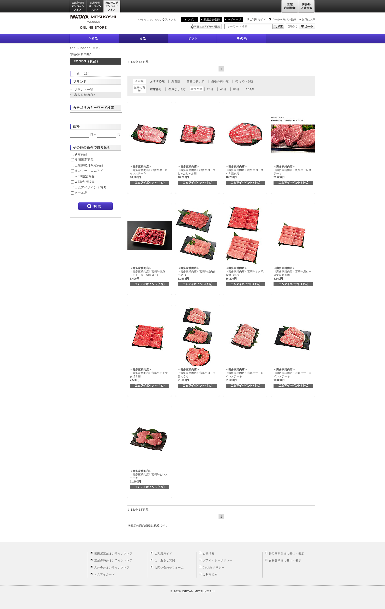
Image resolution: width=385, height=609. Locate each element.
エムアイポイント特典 (91, 187)
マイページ (234, 19)
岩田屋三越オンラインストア (112, 6)
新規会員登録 (212, 19)
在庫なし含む (177, 89)
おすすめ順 (157, 81)
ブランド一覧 (83, 89)
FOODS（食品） (91, 48)
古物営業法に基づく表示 (285, 560)
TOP (72, 48)
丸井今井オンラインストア (95, 6)
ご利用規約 (210, 574)
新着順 (175, 81)
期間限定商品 (84, 159)
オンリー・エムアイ (89, 170)
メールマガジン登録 (284, 19)
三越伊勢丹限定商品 (89, 165)
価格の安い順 (196, 81)
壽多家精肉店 (85, 95)
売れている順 (244, 81)
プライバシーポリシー (217, 560)
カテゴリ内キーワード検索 (93, 108)
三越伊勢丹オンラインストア (78, 6)
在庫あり (156, 89)
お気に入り (308, 19)
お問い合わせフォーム (169, 567)
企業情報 (209, 553)
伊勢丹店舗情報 (306, 6)
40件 (223, 89)
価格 (76, 126)
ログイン (190, 19)
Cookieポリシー (213, 567)
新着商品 (81, 154)
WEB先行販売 (85, 182)
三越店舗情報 (289, 6)
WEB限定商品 (85, 176)
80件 (236, 89)
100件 (250, 89)
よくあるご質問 (164, 560)
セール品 (81, 193)
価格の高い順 (220, 81)
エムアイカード (104, 574)
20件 (210, 89)
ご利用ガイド (257, 19)
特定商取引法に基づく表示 (286, 553)
